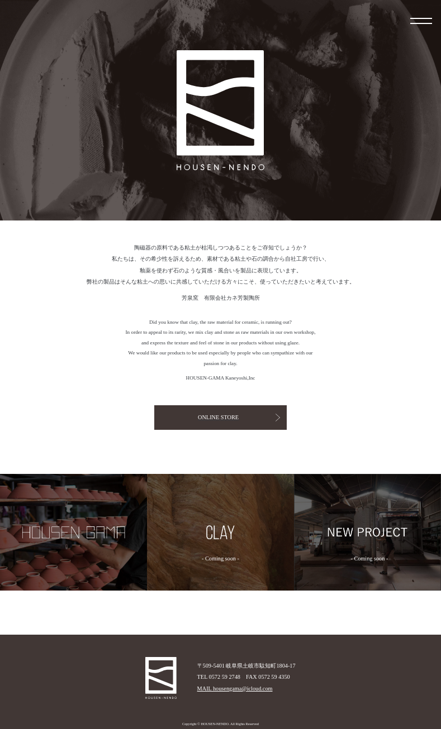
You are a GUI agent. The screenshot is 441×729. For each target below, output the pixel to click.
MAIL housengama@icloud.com (235, 688)
